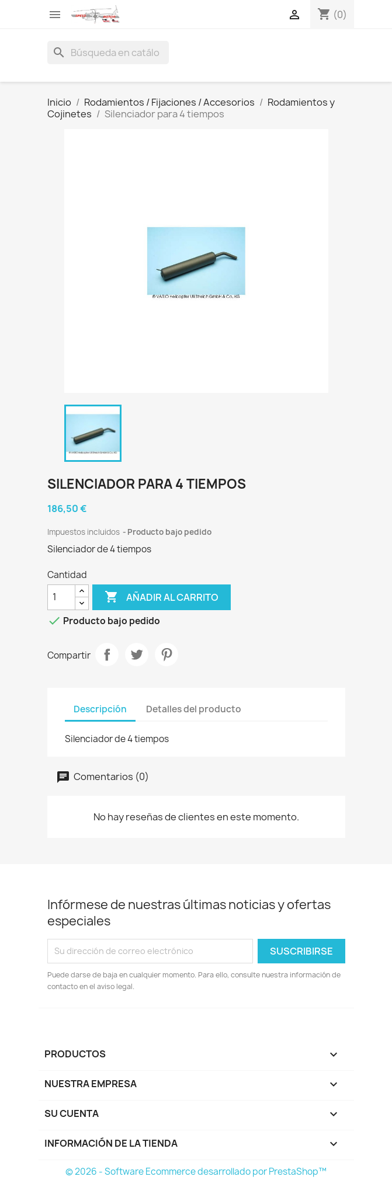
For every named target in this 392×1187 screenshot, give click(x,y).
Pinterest (166, 654)
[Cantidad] (61, 597)
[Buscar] (108, 52)
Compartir (107, 654)
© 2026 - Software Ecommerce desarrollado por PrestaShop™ (196, 1171)
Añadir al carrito (161, 597)
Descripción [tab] (100, 709)
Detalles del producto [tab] (193, 709)
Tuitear (136, 654)
